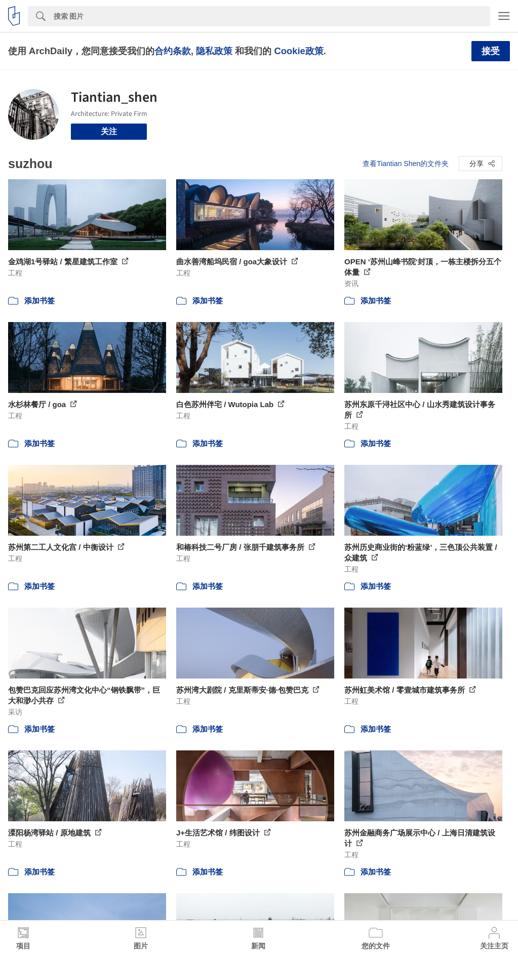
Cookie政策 (298, 51)
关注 (109, 131)
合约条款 (172, 51)
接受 (491, 51)
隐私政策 (214, 51)
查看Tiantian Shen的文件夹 (406, 163)
